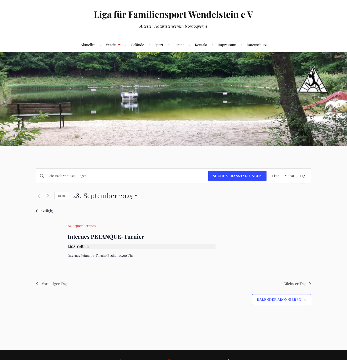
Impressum (227, 44)
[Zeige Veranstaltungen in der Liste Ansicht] (275, 176)
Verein (111, 44)
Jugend (179, 44)
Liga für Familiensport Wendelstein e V (173, 14)
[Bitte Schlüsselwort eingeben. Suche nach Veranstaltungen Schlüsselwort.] (122, 176)
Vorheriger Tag (51, 283)
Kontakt (201, 44)
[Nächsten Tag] (48, 195)
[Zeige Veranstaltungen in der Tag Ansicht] (302, 176)
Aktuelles (88, 44)
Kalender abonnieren (279, 299)
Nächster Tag (297, 283)
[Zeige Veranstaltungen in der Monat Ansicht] (289, 176)
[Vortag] (39, 195)
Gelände (137, 44)
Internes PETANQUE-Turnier (106, 236)
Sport (158, 44)
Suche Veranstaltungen (237, 176)
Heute (62, 195)
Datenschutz (257, 44)
